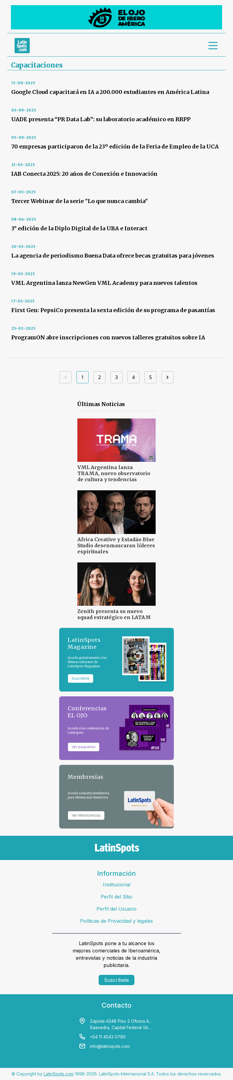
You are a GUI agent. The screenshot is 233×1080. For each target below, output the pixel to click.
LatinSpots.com (59, 1073)
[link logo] (22, 45)
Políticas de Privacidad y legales (116, 921)
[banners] (116, 17)
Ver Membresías (86, 815)
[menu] (213, 45)
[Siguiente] (167, 377)
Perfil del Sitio (116, 897)
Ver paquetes (84, 747)
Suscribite (80, 678)
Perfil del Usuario (116, 909)
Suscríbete (116, 980)
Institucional (116, 885)
